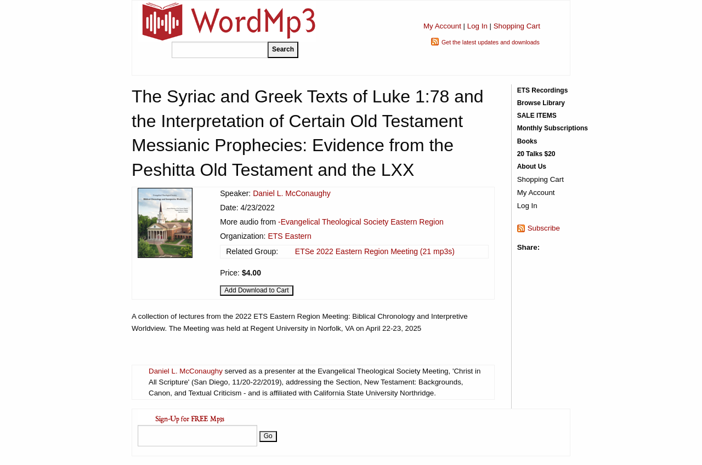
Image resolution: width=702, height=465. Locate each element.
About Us (531, 166)
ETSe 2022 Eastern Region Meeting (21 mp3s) (375, 251)
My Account (442, 26)
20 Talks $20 (536, 154)
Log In (477, 26)
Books (527, 141)
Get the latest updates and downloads (490, 42)
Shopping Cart (517, 26)
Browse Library (541, 103)
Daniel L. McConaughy (292, 193)
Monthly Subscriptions (552, 128)
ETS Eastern (289, 236)
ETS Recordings (542, 90)
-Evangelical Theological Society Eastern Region (361, 221)
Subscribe (544, 228)
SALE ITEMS (537, 115)
